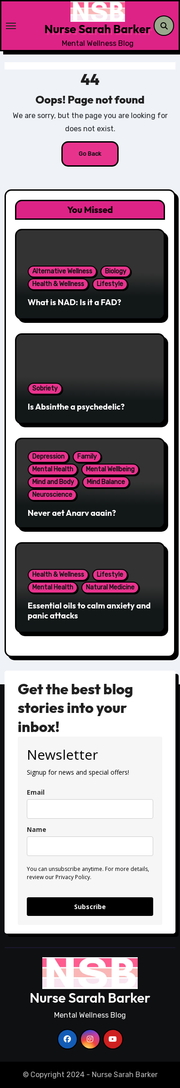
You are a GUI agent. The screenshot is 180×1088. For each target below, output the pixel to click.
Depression (48, 456)
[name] (90, 846)
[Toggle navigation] (25, 26)
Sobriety (45, 388)
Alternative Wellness (62, 271)
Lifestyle (110, 284)
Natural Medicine (110, 587)
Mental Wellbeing (110, 469)
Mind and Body (53, 482)
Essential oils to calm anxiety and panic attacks (89, 610)
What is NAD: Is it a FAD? (74, 302)
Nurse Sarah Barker (97, 28)
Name (36, 829)
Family (87, 456)
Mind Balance (106, 482)
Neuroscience (52, 495)
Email (36, 792)
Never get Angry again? (72, 513)
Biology (115, 271)
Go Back (90, 153)
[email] (90, 809)
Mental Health (52, 469)
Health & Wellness (58, 284)
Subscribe (90, 906)
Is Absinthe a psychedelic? (76, 406)
